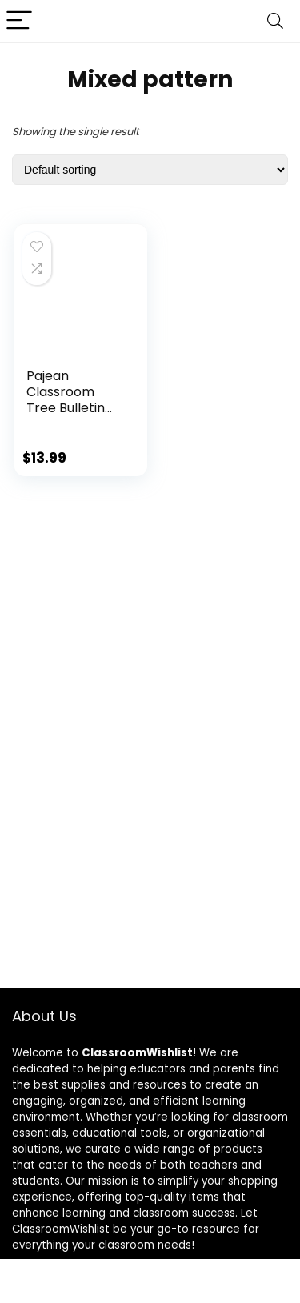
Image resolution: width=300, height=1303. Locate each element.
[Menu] (19, 21)
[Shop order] (150, 169)
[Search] (275, 21)
